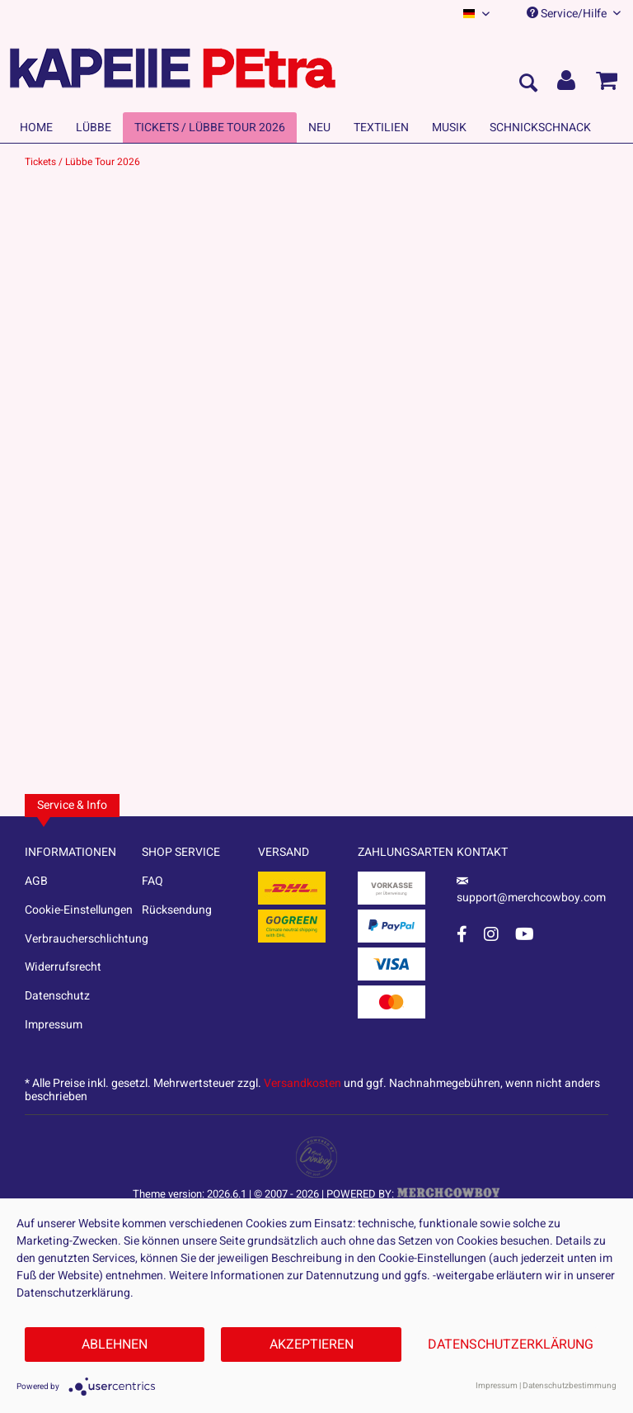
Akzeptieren (312, 1344)
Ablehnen (115, 1344)
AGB (36, 881)
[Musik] (449, 127)
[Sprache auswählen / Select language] (476, 13)
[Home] (36, 127)
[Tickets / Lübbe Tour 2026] (210, 127)
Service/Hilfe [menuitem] (574, 13)
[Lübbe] (93, 127)
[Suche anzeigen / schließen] (527, 84)
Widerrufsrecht (63, 967)
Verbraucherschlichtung (83, 939)
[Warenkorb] (606, 84)
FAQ (152, 881)
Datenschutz (57, 995)
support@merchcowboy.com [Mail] (531, 891)
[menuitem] (476, 13)
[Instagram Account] (491, 934)
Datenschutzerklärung (510, 1344)
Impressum (53, 1024)
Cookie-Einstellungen (79, 910)
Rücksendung (177, 910)
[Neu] (319, 127)
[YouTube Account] (524, 934)
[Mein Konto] (567, 84)
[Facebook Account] (462, 934)
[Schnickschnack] (540, 127)
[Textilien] (381, 127)
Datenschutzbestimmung (570, 1386)
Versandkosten (302, 1083)
